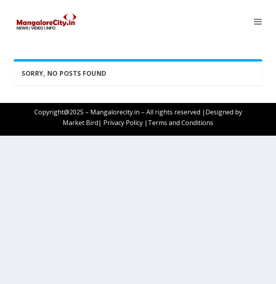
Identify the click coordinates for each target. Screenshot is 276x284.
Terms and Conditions (180, 122)
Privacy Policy (123, 122)
